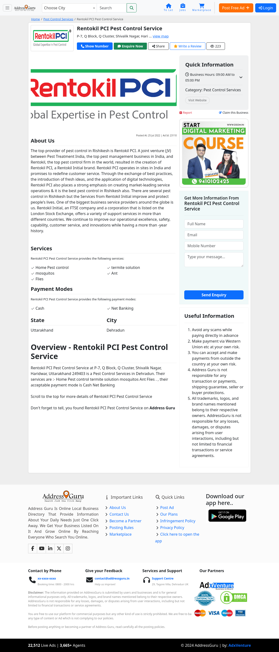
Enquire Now (130, 46)
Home (35, 19)
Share (158, 46)
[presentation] (220, 278)
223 (215, 46)
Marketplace (121, 534)
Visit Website (197, 100)
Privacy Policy (172, 527)
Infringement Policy (177, 521)
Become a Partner (126, 521)
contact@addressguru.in (112, 578)
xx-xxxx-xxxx (47, 578)
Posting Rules (122, 527)
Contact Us (119, 514)
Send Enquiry (214, 295)
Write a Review (187, 46)
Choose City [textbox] (54, 7)
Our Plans (169, 514)
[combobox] (69, 7)
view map (161, 36)
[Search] (112, 7)
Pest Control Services (58, 19)
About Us (118, 507)
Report (185, 113)
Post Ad (167, 507)
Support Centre (163, 578)
